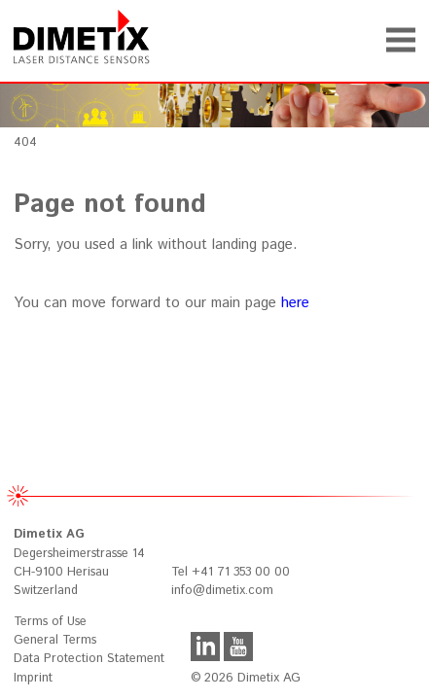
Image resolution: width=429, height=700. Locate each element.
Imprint (33, 678)
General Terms (55, 640)
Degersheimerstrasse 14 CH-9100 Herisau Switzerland (79, 562)
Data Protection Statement (89, 658)
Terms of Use (50, 621)
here (295, 303)
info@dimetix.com (222, 590)
